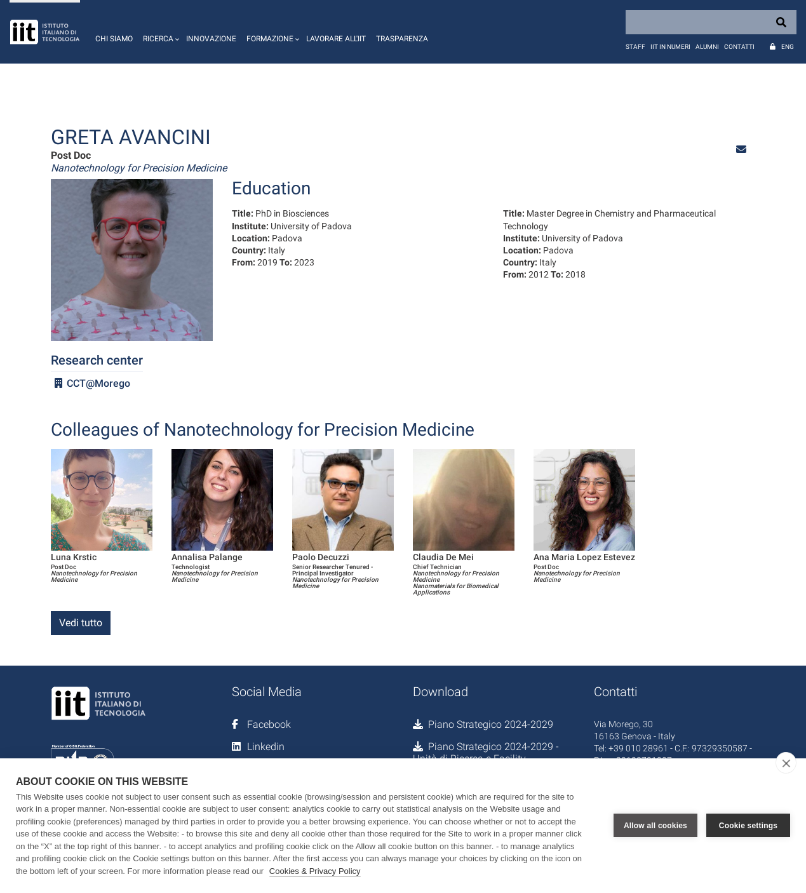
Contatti (739, 46)
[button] (159, 32)
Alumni (707, 46)
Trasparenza (402, 38)
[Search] (711, 22)
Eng (787, 46)
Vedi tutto (80, 623)
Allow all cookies (655, 825)
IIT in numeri (670, 46)
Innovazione (211, 38)
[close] (786, 763)
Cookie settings (748, 825)
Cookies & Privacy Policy (315, 871)
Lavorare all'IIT (336, 38)
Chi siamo (114, 38)
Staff (635, 46)
